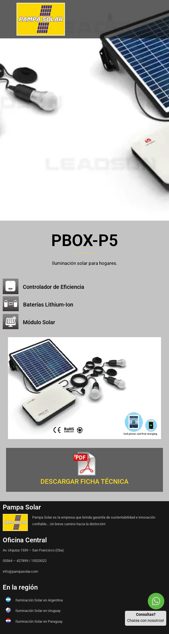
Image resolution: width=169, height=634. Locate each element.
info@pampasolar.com (20, 571)
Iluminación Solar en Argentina (39, 600)
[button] (110, 17)
